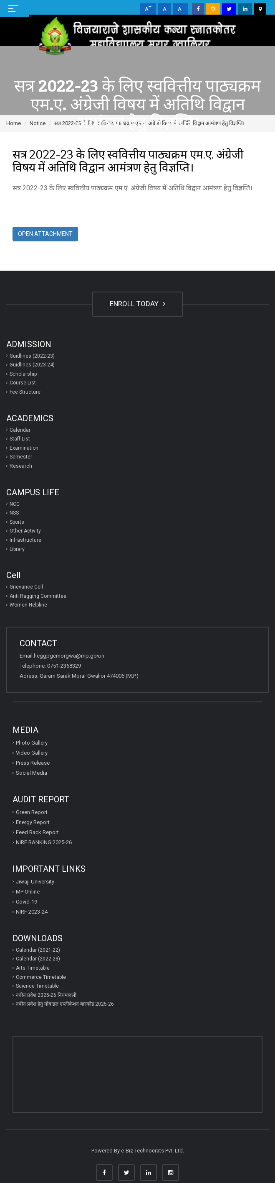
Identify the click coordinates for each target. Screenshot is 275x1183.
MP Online (28, 892)
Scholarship (23, 374)
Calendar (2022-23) (38, 959)
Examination (24, 448)
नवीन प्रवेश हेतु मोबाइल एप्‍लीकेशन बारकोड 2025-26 (65, 1004)
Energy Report (33, 822)
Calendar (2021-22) (38, 950)
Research (21, 466)
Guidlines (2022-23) (32, 356)
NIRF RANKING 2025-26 (44, 842)
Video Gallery (32, 753)
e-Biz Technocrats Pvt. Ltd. (152, 1150)
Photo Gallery (32, 743)
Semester (21, 457)
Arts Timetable (33, 968)
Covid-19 (26, 902)
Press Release (33, 763)
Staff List (20, 439)
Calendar (20, 430)
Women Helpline (28, 605)
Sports (17, 522)
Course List (23, 383)
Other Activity (25, 531)
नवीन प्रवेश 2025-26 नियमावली (46, 995)
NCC (15, 504)
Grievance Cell (26, 587)
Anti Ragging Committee (38, 596)
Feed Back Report (37, 832)
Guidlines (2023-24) (32, 365)
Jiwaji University (35, 881)
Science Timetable (37, 986)
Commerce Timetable (41, 977)
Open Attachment (45, 233)
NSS (14, 513)
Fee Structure (25, 392)
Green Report (32, 812)
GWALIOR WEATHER (137, 1068)
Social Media (31, 773)
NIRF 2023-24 (32, 912)
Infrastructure (25, 540)
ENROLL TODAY (137, 304)
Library (17, 549)
